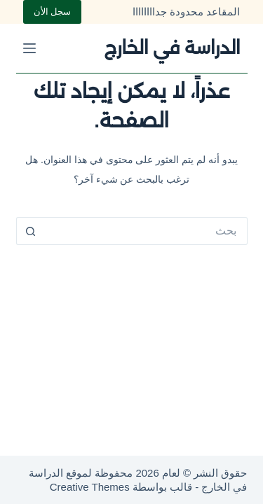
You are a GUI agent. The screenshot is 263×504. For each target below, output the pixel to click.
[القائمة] (29, 48)
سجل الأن (53, 11)
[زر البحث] (30, 231)
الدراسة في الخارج (172, 47)
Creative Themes (90, 487)
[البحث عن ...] (146, 231)
